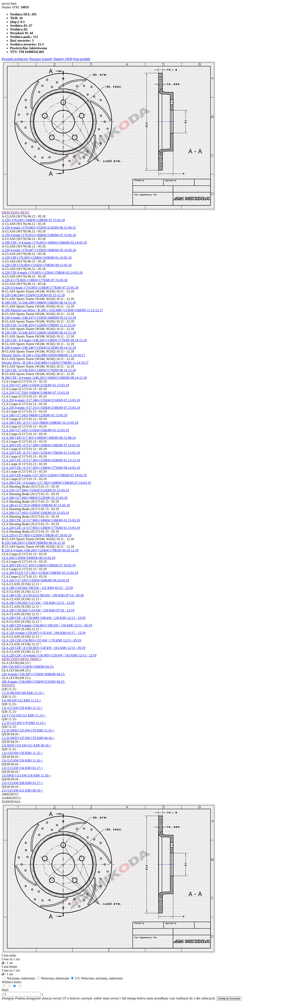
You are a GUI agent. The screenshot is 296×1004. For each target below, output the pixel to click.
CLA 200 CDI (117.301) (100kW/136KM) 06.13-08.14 (39, 437)
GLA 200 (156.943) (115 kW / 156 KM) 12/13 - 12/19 (38, 603)
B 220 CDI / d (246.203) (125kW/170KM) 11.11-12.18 (38, 325)
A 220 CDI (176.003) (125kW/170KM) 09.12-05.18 (36, 265)
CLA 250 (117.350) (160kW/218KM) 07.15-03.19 (35, 392)
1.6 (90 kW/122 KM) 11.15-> (21, 700)
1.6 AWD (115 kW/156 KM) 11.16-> (26, 775)
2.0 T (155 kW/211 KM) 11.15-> (24, 715)
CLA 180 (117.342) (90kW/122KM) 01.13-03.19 (34, 415)
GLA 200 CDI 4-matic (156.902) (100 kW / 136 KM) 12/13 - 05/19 (47, 625)
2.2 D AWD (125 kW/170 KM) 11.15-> (28, 730)
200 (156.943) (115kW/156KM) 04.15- (28, 666)
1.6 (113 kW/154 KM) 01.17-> (22, 768)
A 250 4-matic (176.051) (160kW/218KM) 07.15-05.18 (39, 235)
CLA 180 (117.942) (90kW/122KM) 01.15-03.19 (34, 497)
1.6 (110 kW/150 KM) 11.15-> (22, 753)
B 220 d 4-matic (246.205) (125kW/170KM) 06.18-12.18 (40, 550)
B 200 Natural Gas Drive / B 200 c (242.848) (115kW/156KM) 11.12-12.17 (52, 310)
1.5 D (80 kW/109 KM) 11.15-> (23, 693)
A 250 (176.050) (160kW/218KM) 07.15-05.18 (33, 220)
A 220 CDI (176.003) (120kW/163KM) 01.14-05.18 (36, 257)
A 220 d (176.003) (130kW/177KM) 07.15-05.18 (34, 280)
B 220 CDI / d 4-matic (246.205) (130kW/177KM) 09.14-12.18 (44, 340)
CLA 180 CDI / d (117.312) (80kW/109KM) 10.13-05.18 (40, 422)
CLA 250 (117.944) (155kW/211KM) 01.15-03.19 (35, 490)
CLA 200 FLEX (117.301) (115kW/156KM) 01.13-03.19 (40, 573)
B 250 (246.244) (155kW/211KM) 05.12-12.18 (33, 295)
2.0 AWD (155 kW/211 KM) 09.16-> (26, 745)
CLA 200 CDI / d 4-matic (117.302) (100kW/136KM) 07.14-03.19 (46, 482)
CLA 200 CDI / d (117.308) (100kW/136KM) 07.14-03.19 (41, 445)
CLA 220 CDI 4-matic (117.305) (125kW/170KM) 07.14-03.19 (44, 475)
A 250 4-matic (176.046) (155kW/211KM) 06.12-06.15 (39, 227)
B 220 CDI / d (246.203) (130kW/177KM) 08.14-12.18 (39, 370)
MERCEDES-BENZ (15, 212)
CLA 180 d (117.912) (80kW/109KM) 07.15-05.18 (36, 505)
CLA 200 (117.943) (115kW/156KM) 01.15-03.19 (35, 513)
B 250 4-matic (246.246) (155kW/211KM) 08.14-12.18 (39, 347)
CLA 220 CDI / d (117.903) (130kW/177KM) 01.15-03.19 (41, 528)
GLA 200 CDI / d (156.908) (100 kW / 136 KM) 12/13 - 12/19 (43, 618)
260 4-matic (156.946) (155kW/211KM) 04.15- (33, 681)
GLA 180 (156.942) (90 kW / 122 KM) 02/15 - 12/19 (37, 588)
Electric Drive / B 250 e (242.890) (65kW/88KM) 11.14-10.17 (43, 355)
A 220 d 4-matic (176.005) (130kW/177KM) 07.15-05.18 (40, 287)
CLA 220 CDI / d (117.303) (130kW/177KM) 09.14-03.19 (41, 467)
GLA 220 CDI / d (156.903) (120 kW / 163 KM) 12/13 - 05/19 (43, 648)
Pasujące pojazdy (41, 59)
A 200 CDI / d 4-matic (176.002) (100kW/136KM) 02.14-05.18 (44, 242)
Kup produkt (81, 59)
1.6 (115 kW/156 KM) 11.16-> (22, 760)
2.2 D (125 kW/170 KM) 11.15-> (24, 723)
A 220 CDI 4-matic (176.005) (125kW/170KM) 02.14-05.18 (42, 272)
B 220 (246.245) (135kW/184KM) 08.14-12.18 (33, 543)
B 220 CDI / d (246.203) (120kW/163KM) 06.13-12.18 (39, 332)
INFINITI (8, 685)
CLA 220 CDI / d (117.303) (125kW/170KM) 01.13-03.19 (41, 452)
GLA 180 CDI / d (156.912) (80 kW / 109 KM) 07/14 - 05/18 (43, 595)
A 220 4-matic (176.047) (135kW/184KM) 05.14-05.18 (39, 250)
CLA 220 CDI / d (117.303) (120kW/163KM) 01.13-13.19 (41, 460)
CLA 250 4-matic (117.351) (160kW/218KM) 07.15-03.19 (41, 407)
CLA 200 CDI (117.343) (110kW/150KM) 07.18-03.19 (38, 565)
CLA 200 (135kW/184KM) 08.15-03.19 (28, 558)
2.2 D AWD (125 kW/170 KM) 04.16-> (28, 738)
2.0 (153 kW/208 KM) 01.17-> (22, 783)
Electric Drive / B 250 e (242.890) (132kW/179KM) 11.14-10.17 (45, 362)
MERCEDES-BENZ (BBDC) (22, 659)
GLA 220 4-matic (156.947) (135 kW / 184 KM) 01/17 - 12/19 (43, 633)
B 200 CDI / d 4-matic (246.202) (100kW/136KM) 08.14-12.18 (44, 377)
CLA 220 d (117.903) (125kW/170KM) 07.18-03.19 (37, 535)
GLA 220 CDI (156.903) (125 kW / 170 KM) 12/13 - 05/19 (41, 640)
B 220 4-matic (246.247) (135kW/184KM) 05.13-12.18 (39, 317)
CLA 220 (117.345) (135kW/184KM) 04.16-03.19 (35, 580)
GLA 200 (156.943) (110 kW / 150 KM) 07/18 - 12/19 (38, 610)
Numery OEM (62, 59)
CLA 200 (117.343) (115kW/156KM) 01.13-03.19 (35, 430)
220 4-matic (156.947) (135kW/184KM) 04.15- (33, 674)
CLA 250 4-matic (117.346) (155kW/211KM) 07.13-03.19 (41, 400)
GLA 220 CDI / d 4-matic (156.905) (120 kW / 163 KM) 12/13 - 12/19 (49, 655)
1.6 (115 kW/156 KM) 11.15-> (22, 708)
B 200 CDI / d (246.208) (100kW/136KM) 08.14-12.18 (39, 302)
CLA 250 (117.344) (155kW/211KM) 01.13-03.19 (35, 385)
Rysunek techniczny (15, 59)
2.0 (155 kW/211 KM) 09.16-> (22, 790)
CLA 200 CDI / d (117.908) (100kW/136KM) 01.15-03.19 (41, 520)
